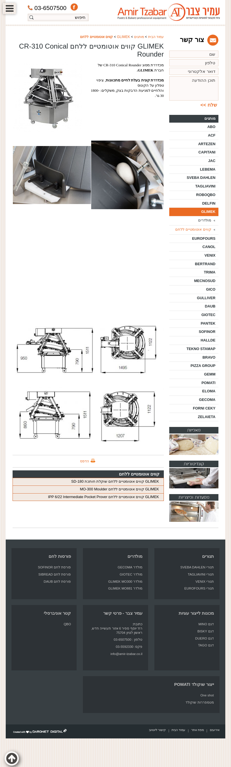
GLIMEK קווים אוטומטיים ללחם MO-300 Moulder (119, 489)
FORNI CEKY (204, 408)
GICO (211, 289)
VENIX (209, 255)
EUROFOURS (204, 238)
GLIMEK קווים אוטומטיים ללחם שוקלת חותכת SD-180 (115, 481)
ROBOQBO (206, 195)
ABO (211, 127)
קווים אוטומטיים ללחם (96, 37)
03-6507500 (47, 8)
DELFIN (208, 203)
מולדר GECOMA (130, 567)
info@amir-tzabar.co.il (126, 654)
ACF (211, 135)
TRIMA (210, 272)
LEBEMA (208, 169)
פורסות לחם (60, 556)
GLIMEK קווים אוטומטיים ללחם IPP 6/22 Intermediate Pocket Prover (103, 497)
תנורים (208, 556)
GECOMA (207, 400)
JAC (212, 161)
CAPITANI (206, 152)
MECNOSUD (205, 281)
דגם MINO (206, 624)
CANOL (209, 247)
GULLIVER (206, 298)
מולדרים (204, 220)
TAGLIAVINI (205, 186)
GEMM (210, 374)
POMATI (209, 383)
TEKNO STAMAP (200, 349)
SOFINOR (207, 331)
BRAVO (208, 357)
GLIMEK (123, 37)
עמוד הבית (156, 37)
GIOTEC (209, 315)
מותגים (139, 37)
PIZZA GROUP (203, 365)
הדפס (84, 461)
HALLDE (208, 340)
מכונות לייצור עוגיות (196, 613)
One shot (207, 695)
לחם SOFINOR (48, 567)
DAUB (210, 306)
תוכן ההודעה (193, 88)
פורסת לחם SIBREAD (54, 574)
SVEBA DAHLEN (201, 177)
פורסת (66, 567)
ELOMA (208, 391)
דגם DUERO (204, 638)
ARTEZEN (206, 144)
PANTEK (208, 323)
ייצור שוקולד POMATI (194, 684)
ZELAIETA (207, 417)
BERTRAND (205, 264)
